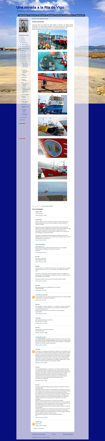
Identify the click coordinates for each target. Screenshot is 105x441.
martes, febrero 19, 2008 (40, 215)
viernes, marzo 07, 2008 (40, 344)
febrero (23, 61)
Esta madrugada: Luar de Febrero (24, 84)
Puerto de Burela (23, 97)
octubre (23, 46)
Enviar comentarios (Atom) (44, 437)
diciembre (24, 42)
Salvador (37, 421)
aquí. (66, 27)
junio (23, 54)
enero (23, 117)
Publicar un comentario (39, 428)
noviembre (24, 44)
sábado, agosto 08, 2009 (40, 425)
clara (36, 349)
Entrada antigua (68, 434)
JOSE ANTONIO (39, 244)
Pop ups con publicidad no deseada (24, 71)
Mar (36, 256)
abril (23, 58)
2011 (21, 37)
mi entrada (42, 343)
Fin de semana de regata (24, 102)
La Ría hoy (23, 77)
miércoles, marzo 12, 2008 (41, 362)
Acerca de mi (33, 15)
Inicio (54, 434)
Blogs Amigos (41, 15)
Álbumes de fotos (79, 15)
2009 (21, 39)
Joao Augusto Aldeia (40, 294)
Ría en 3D (23, 99)
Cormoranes (24, 104)
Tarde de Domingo (23, 80)
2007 (21, 119)
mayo (23, 56)
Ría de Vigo (59, 15)
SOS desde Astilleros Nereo (24, 110)
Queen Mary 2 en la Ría (24, 114)
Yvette (36, 318)
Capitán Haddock (23, 75)
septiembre (24, 48)
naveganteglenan (39, 337)
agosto (23, 50)
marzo (23, 59)
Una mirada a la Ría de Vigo (40, 7)
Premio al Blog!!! (25, 94)
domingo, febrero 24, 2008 (41, 323)
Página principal (23, 15)
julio (23, 52)
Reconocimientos (69, 15)
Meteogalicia (51, 15)
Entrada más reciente (38, 434)
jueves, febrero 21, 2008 (40, 300)
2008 (21, 41)
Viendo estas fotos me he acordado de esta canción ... (24, 66)
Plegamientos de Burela (25, 107)
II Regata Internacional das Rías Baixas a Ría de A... (24, 90)
